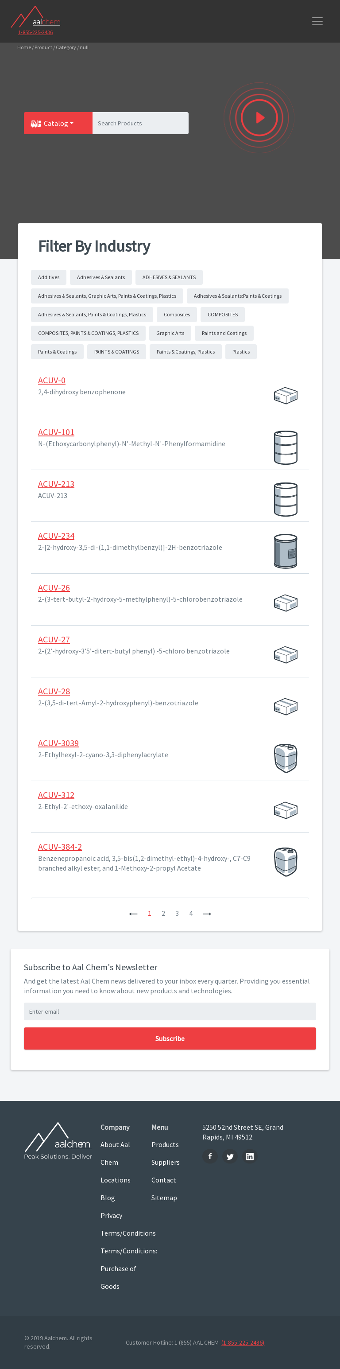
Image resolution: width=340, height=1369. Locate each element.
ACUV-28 (54, 690)
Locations (115, 1179)
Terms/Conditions (119, 1233)
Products (165, 1144)
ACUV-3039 (58, 742)
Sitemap (164, 1197)
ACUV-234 (56, 535)
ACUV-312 (56, 794)
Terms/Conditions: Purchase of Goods (119, 1268)
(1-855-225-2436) (242, 1342)
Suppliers (165, 1162)
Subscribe (170, 1038)
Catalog (56, 123)
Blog (107, 1197)
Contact (163, 1179)
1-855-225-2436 (35, 32)
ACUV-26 (54, 587)
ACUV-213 (56, 483)
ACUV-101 (56, 431)
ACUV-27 (54, 639)
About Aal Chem (115, 1153)
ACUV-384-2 (60, 846)
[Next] (207, 913)
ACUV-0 (52, 379)
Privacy (111, 1215)
